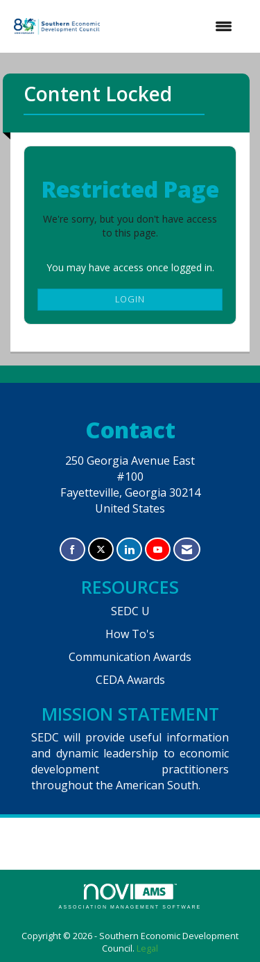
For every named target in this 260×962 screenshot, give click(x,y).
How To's (130, 634)
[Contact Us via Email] (186, 550)
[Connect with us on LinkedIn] (129, 550)
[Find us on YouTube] (158, 550)
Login (130, 299)
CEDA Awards (130, 679)
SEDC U (130, 611)
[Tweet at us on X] (101, 550)
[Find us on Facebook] (72, 550)
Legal (147, 948)
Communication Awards (130, 656)
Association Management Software (130, 896)
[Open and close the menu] (174, 26)
